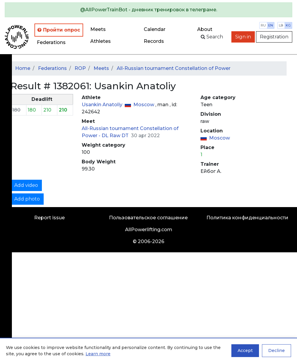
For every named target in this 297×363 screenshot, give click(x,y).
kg (288, 25)
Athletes (100, 41)
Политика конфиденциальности (247, 217)
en (270, 25)
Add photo (27, 199)
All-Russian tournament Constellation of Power (173, 68)
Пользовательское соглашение (148, 217)
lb (281, 25)
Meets (98, 29)
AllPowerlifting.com (148, 229)
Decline (276, 350)
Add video (26, 185)
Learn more (98, 353)
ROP (80, 68)
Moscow (144, 104)
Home (22, 68)
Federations (51, 42)
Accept (245, 350)
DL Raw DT (116, 135)
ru (263, 25)
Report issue (49, 217)
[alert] (148, 9)
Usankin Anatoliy (103, 104)
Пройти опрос (58, 30)
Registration (274, 37)
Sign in (243, 37)
